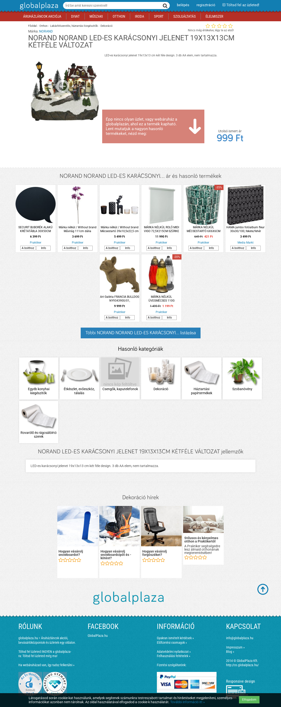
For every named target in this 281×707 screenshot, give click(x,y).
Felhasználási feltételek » (173, 656)
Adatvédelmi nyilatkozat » (174, 652)
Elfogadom (249, 699)
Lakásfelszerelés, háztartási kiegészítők (74, 25)
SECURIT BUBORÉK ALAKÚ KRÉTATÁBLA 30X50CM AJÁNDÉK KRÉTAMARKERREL (35, 229)
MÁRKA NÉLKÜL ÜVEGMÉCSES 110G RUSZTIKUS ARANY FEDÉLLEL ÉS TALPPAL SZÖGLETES (161, 299)
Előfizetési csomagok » (172, 642)
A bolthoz (28, 248)
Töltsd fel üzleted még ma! (39, 656)
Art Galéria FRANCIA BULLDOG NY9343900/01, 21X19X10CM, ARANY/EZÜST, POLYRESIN (119, 299)
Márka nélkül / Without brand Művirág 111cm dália (77, 229)
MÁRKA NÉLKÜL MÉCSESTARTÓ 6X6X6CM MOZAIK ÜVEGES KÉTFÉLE (203, 229)
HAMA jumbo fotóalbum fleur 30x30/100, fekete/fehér (245, 229)
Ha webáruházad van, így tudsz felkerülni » (46, 665)
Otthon (43, 25)
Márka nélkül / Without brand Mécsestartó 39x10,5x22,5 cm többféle (119, 229)
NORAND (46, 31)
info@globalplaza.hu (239, 638)
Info (43, 248)
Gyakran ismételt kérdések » (175, 638)
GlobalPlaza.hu (98, 636)
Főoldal (32, 25)
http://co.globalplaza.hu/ (242, 665)
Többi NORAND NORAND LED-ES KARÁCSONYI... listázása (140, 332)
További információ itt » (187, 702)
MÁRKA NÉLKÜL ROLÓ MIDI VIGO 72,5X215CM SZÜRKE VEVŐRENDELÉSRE (161, 229)
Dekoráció (106, 25)
